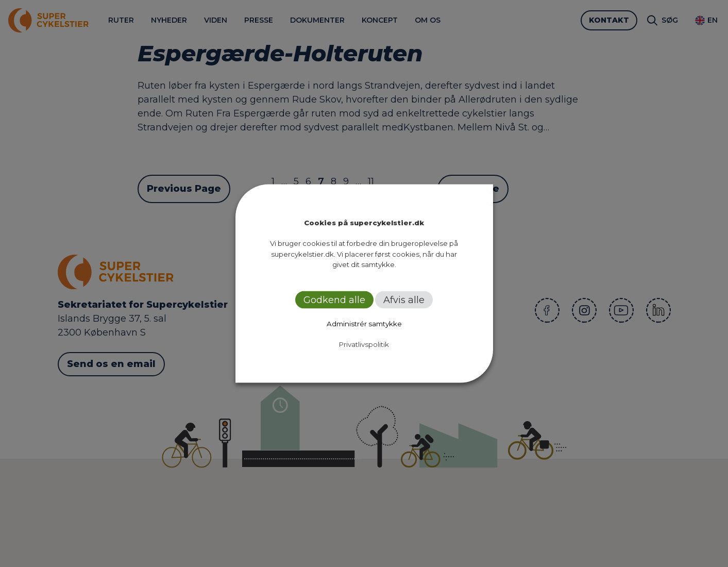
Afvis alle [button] (404, 299)
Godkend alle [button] (334, 299)
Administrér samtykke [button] (364, 323)
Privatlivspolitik (364, 344)
